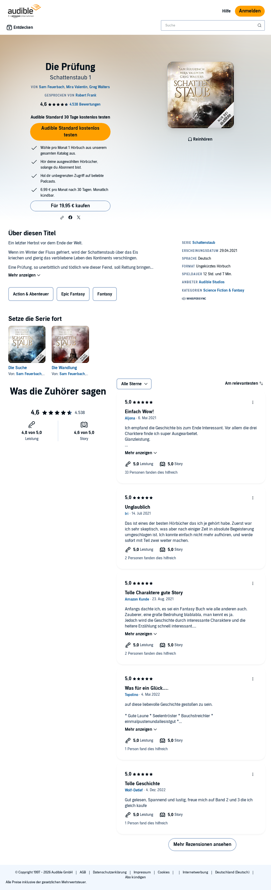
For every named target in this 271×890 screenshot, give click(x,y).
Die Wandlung (64, 367)
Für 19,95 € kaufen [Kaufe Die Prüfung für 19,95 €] (70, 206)
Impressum (143, 872)
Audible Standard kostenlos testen (70, 132)
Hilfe (226, 11)
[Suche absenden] (260, 25)
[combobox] (213, 25)
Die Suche (17, 367)
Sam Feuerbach (29, 374)
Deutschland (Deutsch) (232, 872)
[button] (62, 218)
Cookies (164, 872)
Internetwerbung (196, 872)
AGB (83, 872)
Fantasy (104, 294)
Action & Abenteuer (31, 294)
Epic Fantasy (73, 294)
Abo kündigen (135, 877)
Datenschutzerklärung (110, 872)
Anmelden (250, 11)
